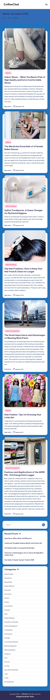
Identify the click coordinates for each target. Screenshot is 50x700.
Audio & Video (8, 574)
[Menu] (46, 4)
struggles (7, 277)
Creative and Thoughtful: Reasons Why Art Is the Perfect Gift (23, 543)
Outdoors (7, 654)
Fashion (8, 73)
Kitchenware (8, 634)
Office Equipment (9, 650)
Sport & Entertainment (11, 670)
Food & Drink (8, 606)
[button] (43, 524)
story (21, 153)
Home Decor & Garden (11, 622)
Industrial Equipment (12, 331)
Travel (6, 678)
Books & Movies (9, 586)
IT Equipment (8, 630)
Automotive (8, 578)
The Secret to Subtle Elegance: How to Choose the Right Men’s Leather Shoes (23, 554)
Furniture (7, 610)
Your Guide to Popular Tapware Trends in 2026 (19, 560)
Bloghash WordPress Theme (25, 696)
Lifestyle (7, 638)
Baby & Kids (8, 582)
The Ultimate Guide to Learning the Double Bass (19, 548)
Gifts (5, 614)
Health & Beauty (11, 206)
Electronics (8, 594)
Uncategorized (9, 682)
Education (7, 590)
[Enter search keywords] (25, 525)
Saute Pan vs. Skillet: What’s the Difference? (18, 538)
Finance (6, 602)
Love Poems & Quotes (11, 642)
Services (7, 662)
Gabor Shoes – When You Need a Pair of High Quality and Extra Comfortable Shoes (24, 80)
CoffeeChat (11, 4)
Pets (5, 658)
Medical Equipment (10, 646)
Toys (5, 674)
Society (6, 666)
